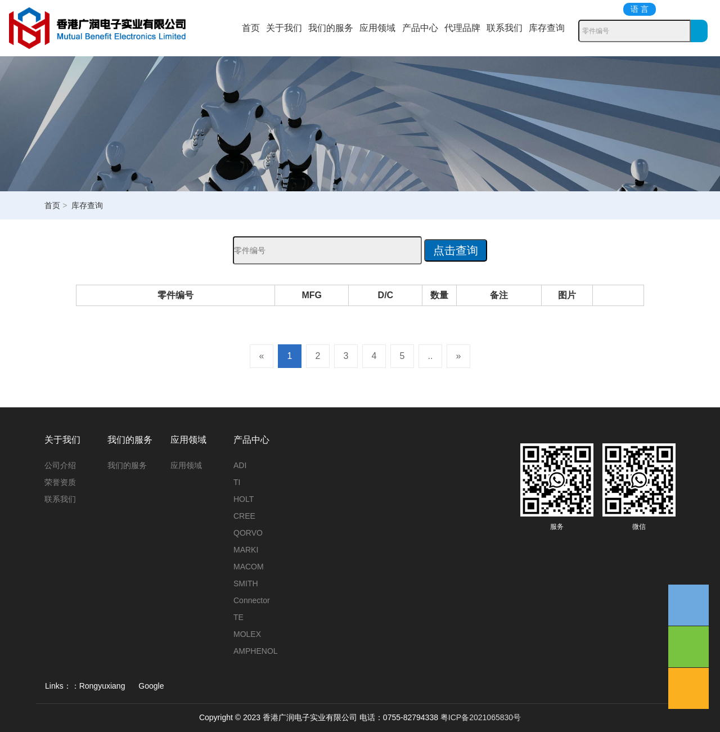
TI (236, 482)
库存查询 (547, 28)
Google (151, 685)
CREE (244, 515)
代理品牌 (462, 28)
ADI (239, 465)
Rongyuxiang (102, 685)
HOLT (243, 499)
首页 (251, 28)
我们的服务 (330, 28)
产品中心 (420, 28)
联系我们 (505, 28)
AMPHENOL (255, 650)
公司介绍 (60, 465)
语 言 (640, 9)
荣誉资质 (60, 482)
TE (238, 617)
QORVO (248, 532)
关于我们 (284, 28)
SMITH (245, 583)
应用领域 (377, 28)
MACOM (248, 566)
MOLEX (247, 634)
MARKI (245, 549)
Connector (251, 600)
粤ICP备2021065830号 (480, 717)
